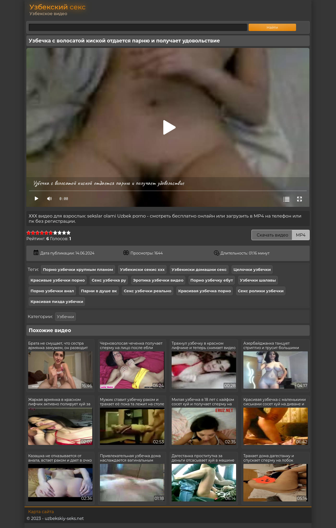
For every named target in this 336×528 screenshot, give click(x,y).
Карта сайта (41, 511)
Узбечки (65, 316)
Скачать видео (280, 235)
